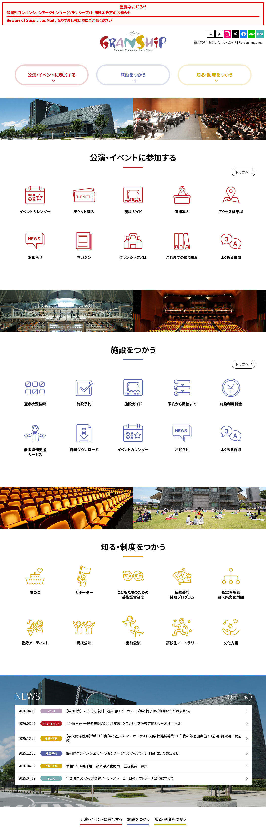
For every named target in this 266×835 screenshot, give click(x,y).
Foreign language (250, 42)
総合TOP (200, 42)
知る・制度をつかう (170, 819)
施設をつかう (138, 819)
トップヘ (242, 173)
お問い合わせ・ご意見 (222, 42)
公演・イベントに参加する (101, 819)
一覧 (244, 698)
